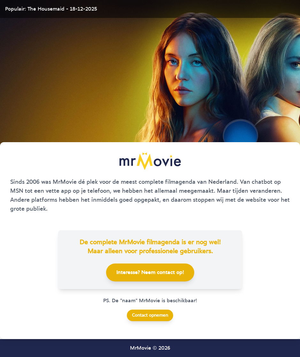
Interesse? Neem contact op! (150, 272)
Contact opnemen (150, 315)
